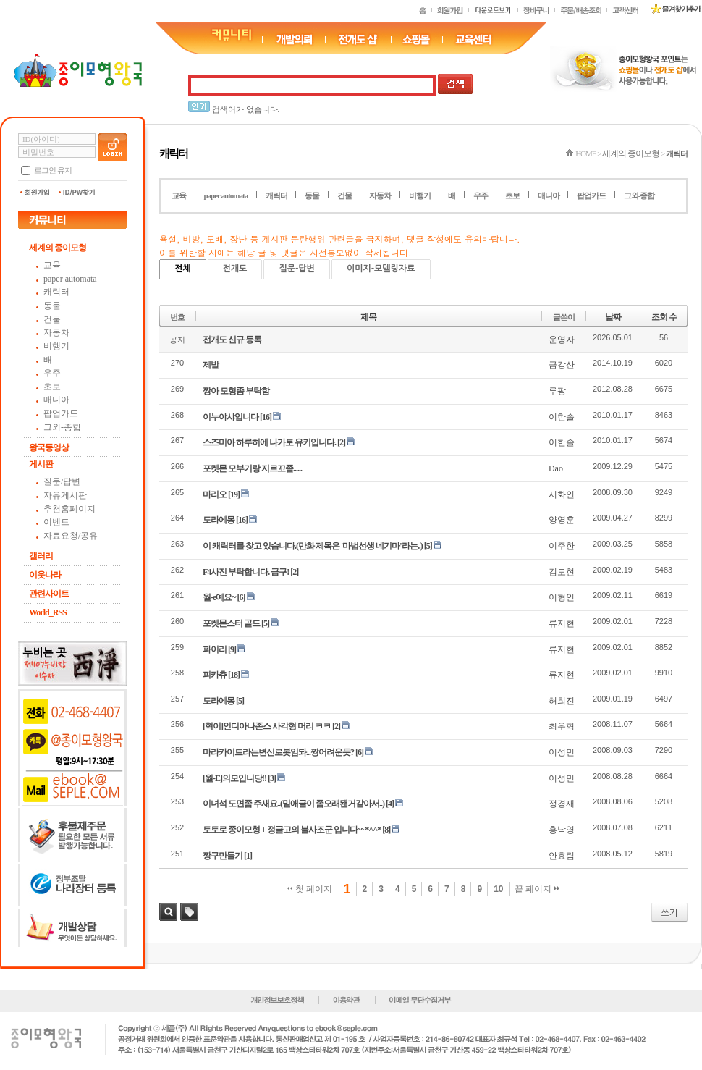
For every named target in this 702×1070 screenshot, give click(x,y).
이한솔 (562, 417)
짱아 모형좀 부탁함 (236, 391)
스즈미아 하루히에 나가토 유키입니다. (269, 442)
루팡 (557, 391)
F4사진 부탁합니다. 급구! (246, 572)
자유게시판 (65, 495)
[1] (248, 856)
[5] (428, 546)
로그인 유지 (53, 170)
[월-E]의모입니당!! (234, 778)
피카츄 (215, 675)
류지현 (562, 623)
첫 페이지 (310, 889)
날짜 (613, 317)
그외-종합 (62, 427)
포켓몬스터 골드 (231, 623)
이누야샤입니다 (230, 417)
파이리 (215, 649)
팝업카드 (60, 413)
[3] (272, 778)
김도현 (562, 572)
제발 (211, 365)
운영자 (562, 339)
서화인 (562, 494)
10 (498, 889)
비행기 (56, 346)
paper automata (70, 279)
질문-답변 (296, 268)
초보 (52, 387)
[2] (341, 442)
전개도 (235, 268)
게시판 (41, 464)
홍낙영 (562, 830)
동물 (52, 305)
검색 (168, 912)
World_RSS (48, 612)
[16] (265, 417)
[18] (234, 675)
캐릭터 (56, 292)
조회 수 (664, 317)
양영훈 (562, 520)
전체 (182, 268)
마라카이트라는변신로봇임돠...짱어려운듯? (278, 752)
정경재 (562, 804)
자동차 (56, 332)
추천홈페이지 (69, 509)
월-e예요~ (219, 597)
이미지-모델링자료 (381, 268)
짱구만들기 (222, 856)
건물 (52, 319)
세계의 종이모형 (57, 248)
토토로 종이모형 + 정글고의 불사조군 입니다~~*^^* (292, 830)
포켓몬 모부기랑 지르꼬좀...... (252, 468)
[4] (390, 804)
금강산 (562, 365)
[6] (241, 597)
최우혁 (562, 726)
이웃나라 (45, 575)
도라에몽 (218, 520)
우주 (52, 373)
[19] (234, 494)
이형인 (562, 597)
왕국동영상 (49, 447)
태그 (189, 912)
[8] (386, 830)
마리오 (215, 494)
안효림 (562, 856)
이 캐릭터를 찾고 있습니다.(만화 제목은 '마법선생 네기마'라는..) (313, 546)
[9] (232, 649)
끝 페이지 (537, 889)
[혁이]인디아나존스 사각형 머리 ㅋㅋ (267, 726)
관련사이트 (49, 594)
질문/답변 (61, 481)
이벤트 (56, 522)
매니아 (56, 400)
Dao (556, 468)
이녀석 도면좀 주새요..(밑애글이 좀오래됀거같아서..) (293, 804)
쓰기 (669, 912)
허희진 (562, 701)
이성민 (562, 752)
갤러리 (41, 556)
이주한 (562, 546)
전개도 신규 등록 (232, 339)
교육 (52, 265)
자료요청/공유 (70, 536)
